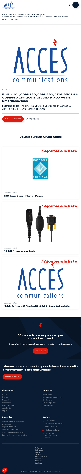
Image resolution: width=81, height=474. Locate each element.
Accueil (4, 395)
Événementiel (47, 395)
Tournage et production (10, 430)
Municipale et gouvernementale (13, 421)
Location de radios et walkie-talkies (15, 435)
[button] (13, 119)
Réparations (6, 403)
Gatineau (38, 450)
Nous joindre (6, 408)
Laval (37, 452)
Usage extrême (47, 405)
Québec (38, 463)
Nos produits (6, 400)
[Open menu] (75, 5)
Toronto (38, 454)
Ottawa (38, 461)
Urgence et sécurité (9, 427)
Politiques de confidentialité (29, 471)
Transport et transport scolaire (13, 432)
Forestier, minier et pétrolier (52, 397)
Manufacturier (47, 400)
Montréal (38, 459)
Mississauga (40, 457)
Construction (6, 424)
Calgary (38, 448)
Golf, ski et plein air (49, 403)
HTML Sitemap (56, 471)
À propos (5, 397)
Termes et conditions (45, 471)
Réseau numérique (8, 405)
